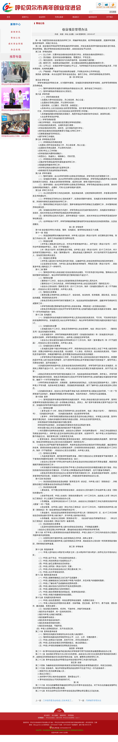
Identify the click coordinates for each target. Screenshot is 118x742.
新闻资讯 (16, 32)
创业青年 (42, 17)
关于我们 (109, 17)
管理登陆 (71, 715)
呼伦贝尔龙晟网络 (68, 718)
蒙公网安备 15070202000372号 (61, 728)
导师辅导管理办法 (93, 700)
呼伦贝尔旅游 (50, 718)
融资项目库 (93, 17)
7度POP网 (59, 718)
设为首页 (47, 715)
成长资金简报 (15, 44)
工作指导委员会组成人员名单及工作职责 (60, 700)
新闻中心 (25, 17)
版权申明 (63, 715)
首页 (8, 17)
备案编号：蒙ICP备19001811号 (81, 725)
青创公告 (16, 38)
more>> (78, 718)
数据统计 (76, 17)
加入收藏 (55, 715)
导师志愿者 (59, 17)
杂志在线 (16, 50)
